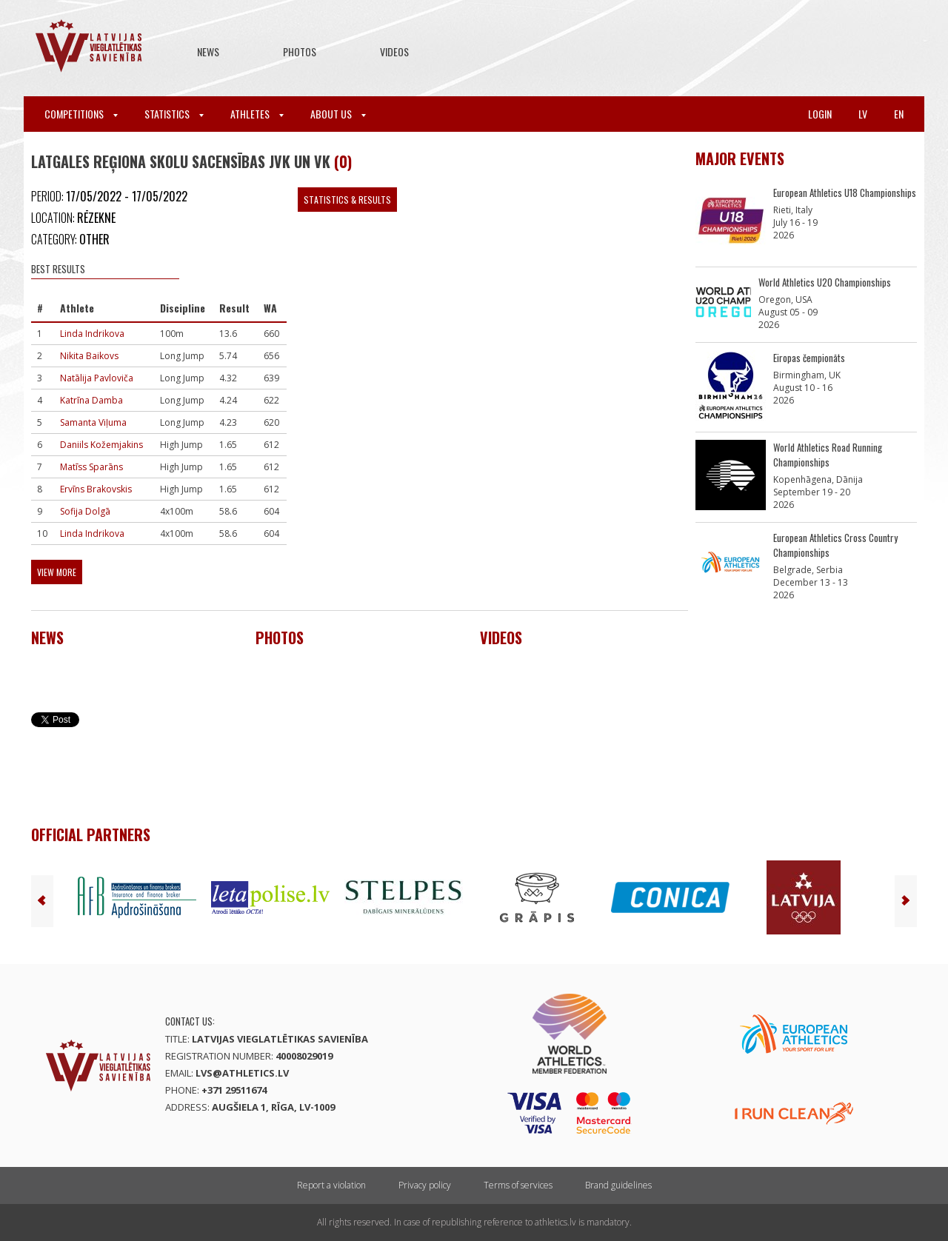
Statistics (174, 113)
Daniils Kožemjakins (101, 444)
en (899, 113)
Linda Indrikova (92, 333)
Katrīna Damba (91, 400)
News (208, 51)
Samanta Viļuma (93, 422)
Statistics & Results (347, 199)
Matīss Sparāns (91, 467)
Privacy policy (424, 1185)
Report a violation (331, 1185)
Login (820, 113)
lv (862, 113)
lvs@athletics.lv (242, 1073)
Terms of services (518, 1185)
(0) (343, 161)
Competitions (81, 113)
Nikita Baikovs (89, 355)
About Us (338, 113)
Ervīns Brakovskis (96, 489)
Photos (299, 51)
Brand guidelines (618, 1185)
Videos (394, 51)
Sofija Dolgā (85, 511)
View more (56, 572)
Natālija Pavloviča (96, 378)
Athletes (257, 113)
